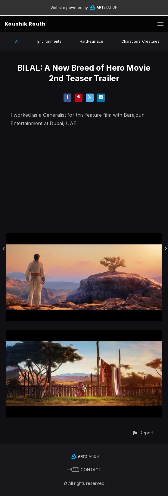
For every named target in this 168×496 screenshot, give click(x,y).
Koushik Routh (25, 24)
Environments (49, 41)
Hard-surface (91, 41)
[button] (143, 433)
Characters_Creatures (140, 41)
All (17, 41)
